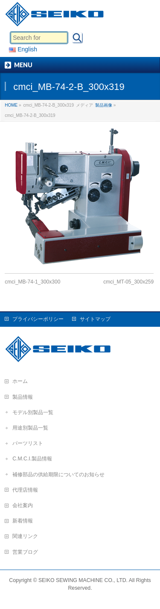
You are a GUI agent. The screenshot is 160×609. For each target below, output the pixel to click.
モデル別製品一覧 (32, 412)
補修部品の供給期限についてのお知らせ (58, 475)
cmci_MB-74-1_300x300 (32, 282)
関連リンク (25, 536)
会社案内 (22, 505)
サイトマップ (95, 319)
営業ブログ (25, 552)
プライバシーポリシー (38, 319)
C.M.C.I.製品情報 (32, 459)
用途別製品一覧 (30, 428)
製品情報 (22, 397)
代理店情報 (25, 490)
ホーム (20, 381)
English (23, 49)
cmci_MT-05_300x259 (128, 282)
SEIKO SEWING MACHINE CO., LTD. (83, 580)
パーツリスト (27, 443)
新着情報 (22, 521)
